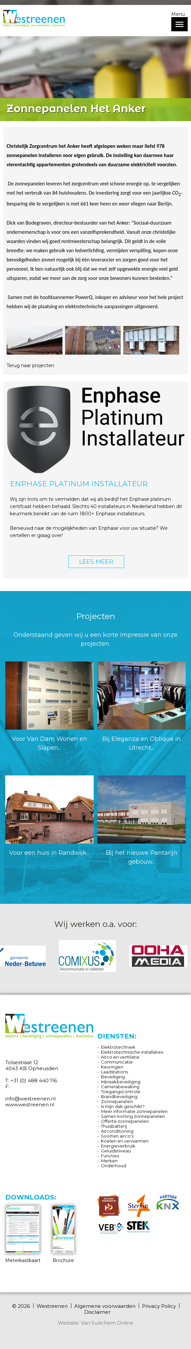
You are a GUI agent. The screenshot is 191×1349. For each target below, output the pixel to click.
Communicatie (117, 1062)
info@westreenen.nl (30, 1098)
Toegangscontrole (120, 1091)
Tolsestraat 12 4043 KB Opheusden (31, 1065)
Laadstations (114, 1071)
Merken (109, 1160)
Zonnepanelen (117, 1101)
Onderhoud (113, 1165)
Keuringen (112, 1066)
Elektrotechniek (118, 1047)
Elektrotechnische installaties (132, 1052)
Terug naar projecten (30, 365)
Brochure (63, 1234)
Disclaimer (97, 1312)
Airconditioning (117, 1131)
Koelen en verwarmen (125, 1141)
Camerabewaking (120, 1086)
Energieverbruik (118, 1145)
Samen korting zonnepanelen (133, 1116)
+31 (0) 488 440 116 (34, 1080)
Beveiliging (113, 1076)
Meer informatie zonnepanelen (134, 1111)
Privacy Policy (159, 1306)
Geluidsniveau (116, 1150)
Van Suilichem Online (107, 1323)
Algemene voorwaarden (104, 1306)
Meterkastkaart (22, 1234)
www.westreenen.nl (29, 1104)
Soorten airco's (117, 1136)
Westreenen (52, 1306)
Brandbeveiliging (119, 1096)
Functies (110, 1155)
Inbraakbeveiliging (120, 1081)
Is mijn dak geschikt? (123, 1106)
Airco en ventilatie (120, 1057)
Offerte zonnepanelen (125, 1121)
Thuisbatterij (114, 1126)
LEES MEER (96, 561)
